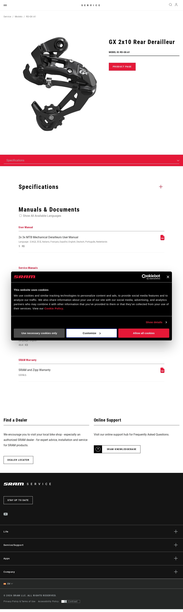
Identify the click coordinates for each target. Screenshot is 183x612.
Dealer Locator (18, 462)
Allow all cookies (144, 333)
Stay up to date (18, 503)
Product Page (122, 66)
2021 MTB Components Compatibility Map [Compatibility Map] (64, 342)
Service (91, 5)
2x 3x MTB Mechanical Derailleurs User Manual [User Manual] (64, 242)
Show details (154, 322)
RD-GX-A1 (31, 16)
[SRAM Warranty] (162, 374)
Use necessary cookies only (39, 333)
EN (7, 586)
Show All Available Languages (42, 215)
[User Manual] (162, 239)
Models (19, 16)
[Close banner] (168, 277)
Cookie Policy (53, 308)
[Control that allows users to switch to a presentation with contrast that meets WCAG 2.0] (70, 604)
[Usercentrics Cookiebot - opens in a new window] (144, 277)
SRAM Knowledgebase (122, 452)
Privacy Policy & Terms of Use (19, 604)
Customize (92, 333)
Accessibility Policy (48, 604)
